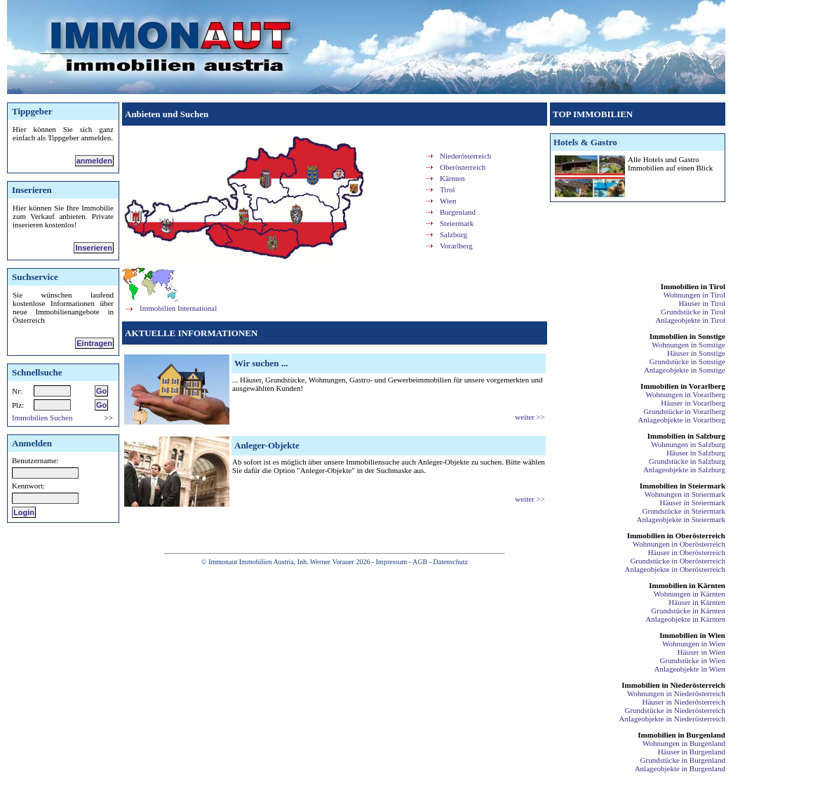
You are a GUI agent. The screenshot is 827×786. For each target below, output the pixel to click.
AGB (419, 562)
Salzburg (453, 234)
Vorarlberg (456, 245)
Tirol (447, 189)
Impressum (391, 562)
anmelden (94, 160)
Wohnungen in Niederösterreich (676, 693)
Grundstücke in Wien (692, 660)
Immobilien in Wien (692, 635)
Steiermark (456, 223)
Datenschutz (450, 562)
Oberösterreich (462, 167)
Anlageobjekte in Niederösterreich (672, 718)
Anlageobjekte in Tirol (690, 320)
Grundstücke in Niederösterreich (674, 710)
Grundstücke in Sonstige (687, 361)
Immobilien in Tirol (693, 286)
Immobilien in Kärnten (687, 585)
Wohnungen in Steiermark (685, 494)
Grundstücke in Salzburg (687, 461)
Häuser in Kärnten (696, 602)
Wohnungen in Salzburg (688, 444)
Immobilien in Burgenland (681, 735)
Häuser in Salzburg (695, 452)
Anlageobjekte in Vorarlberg (681, 419)
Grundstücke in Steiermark (683, 511)
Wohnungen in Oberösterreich (679, 544)
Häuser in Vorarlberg (693, 403)
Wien (448, 200)
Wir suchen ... (261, 363)
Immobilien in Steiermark (682, 485)
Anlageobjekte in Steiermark (681, 519)
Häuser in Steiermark (692, 502)
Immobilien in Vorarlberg (682, 386)
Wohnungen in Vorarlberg (685, 394)
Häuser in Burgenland (691, 751)
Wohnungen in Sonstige (688, 344)
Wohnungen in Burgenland (684, 743)
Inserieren (93, 248)
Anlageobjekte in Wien (689, 669)
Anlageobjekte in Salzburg (684, 469)
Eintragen (94, 343)
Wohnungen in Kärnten (689, 594)
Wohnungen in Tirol (694, 295)
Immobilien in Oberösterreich (676, 535)
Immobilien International (178, 308)
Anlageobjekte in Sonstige (684, 370)
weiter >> (530, 417)
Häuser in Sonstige (696, 353)
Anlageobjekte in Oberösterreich (674, 569)
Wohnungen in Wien (693, 643)
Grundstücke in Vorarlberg (684, 411)
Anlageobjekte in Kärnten (685, 619)
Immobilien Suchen (42, 417)
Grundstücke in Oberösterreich (677, 561)
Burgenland (458, 212)
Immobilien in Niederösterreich (673, 685)
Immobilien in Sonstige (687, 336)
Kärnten (452, 178)
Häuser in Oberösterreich (686, 552)
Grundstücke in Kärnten (688, 610)
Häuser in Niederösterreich (683, 702)
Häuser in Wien (701, 652)
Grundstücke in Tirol (693, 311)
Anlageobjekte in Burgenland (680, 768)
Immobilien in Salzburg (686, 436)
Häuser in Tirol (701, 303)
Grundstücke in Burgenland (682, 760)
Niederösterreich (465, 156)
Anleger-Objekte (267, 445)
